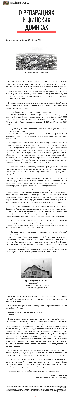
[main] (36, 20)
